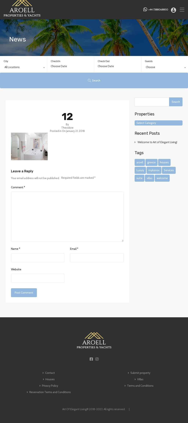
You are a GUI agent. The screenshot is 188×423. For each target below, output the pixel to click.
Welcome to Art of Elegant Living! (157, 142)
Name (15, 248)
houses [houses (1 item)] (164, 162)
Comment (18, 187)
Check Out (103, 61)
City (6, 61)
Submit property (140, 373)
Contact (50, 373)
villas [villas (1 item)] (149, 178)
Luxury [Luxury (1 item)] (140, 170)
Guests (149, 61)
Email (74, 248)
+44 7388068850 (158, 9)
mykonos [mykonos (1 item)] (154, 170)
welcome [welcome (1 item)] (162, 178)
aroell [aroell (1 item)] (139, 162)
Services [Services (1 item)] (169, 170)
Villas (140, 379)
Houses (50, 379)
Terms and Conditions (140, 385)
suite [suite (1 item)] (139, 178)
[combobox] (23, 68)
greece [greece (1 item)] (151, 162)
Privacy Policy (50, 385)
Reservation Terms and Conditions (50, 392)
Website (16, 269)
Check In (55, 61)
